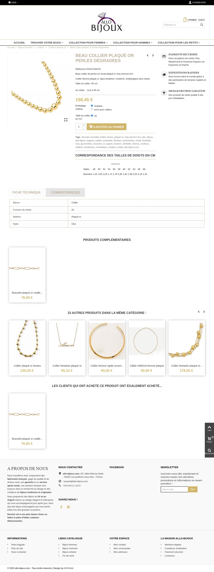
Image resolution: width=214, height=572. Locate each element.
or (104, 143)
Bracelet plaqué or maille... (27, 292)
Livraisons (169, 555)
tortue (110, 137)
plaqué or (118, 137)
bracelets (107, 140)
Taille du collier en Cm (82, 117)
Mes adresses (120, 552)
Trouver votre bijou (45, 42)
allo (144, 137)
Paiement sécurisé (173, 552)
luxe (77, 143)
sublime (79, 147)
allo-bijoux (80, 140)
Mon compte (119, 544)
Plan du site (17, 548)
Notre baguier (18, 544)
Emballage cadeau (80, 107)
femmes (117, 140)
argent (109, 143)
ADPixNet (68, 568)
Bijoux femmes (69, 544)
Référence (80, 69)
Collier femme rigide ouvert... (107, 365)
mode (138, 140)
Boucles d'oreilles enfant (94, 137)
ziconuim (97, 143)
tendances (89, 147)
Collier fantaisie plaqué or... (186, 365)
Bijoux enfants (69, 552)
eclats (120, 147)
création (112, 147)
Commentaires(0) (65, 192)
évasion (117, 143)
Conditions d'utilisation (175, 548)
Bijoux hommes (70, 548)
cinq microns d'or (132, 137)
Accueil (19, 42)
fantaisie (146, 140)
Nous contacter (18, 552)
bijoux (150, 137)
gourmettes (86, 143)
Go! (192, 489)
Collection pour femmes (87, 42)
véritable (127, 143)
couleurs (145, 143)
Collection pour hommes (131, 42)
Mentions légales (172, 544)
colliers (98, 140)
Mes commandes (122, 548)
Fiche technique (26, 192)
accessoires (128, 140)
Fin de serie (68, 555)
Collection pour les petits (178, 42)
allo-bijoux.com (131, 147)
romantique (101, 147)
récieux (135, 143)
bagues (90, 140)
